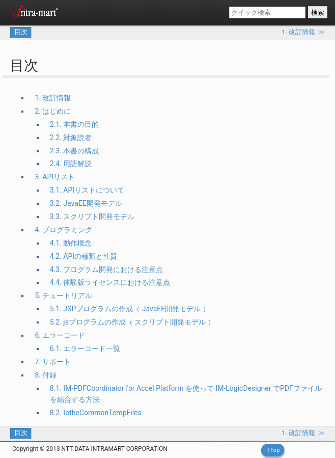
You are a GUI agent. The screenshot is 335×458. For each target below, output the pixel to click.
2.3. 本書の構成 (74, 151)
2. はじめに (53, 111)
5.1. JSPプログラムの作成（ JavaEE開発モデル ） (130, 309)
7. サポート (53, 362)
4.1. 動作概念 (71, 243)
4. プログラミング (63, 230)
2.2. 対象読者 (71, 137)
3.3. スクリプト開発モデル (92, 216)
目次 (20, 32)
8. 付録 (46, 375)
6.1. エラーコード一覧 (85, 348)
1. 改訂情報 (53, 98)
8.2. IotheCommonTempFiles (96, 413)
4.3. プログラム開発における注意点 (106, 269)
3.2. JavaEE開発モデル (86, 203)
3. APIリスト (55, 177)
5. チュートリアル (63, 295)
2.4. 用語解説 (71, 163)
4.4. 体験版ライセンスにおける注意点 (110, 282)
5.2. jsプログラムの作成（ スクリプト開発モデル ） (132, 322)
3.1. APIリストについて (87, 190)
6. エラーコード (60, 335)
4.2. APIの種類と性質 (83, 256)
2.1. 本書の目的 (74, 124)
